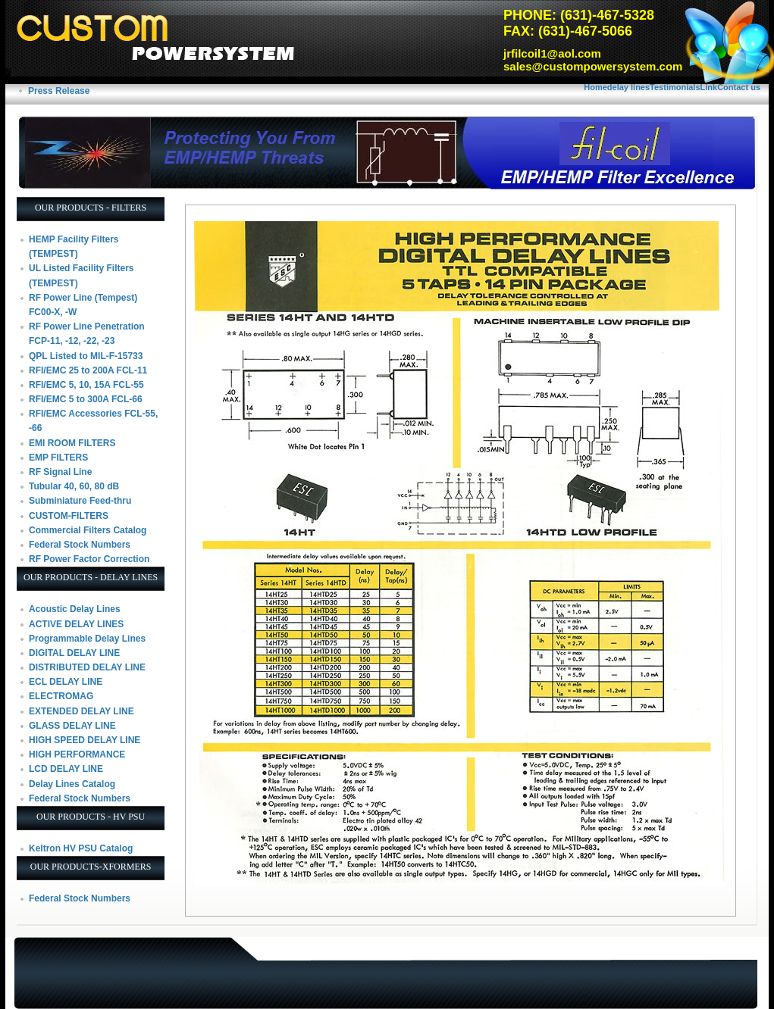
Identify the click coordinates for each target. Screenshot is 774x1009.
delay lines (628, 87)
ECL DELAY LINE (65, 681)
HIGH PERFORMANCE (77, 754)
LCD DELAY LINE (66, 769)
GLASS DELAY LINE (72, 725)
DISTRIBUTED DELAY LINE (87, 667)
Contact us (738, 87)
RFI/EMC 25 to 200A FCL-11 (88, 370)
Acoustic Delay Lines (75, 609)
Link (709, 87)
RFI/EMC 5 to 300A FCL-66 (86, 399)
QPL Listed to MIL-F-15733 (86, 356)
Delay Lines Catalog (72, 784)
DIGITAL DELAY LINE (74, 653)
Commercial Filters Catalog (87, 530)
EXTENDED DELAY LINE (81, 711)
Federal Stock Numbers (79, 544)
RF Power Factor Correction (89, 559)
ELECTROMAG (61, 696)
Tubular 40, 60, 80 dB (74, 486)
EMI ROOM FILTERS (72, 443)
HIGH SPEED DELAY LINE (84, 740)
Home (595, 87)
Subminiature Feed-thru (80, 500)
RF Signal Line (60, 472)
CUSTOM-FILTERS (68, 516)
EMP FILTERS (58, 457)
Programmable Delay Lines (87, 638)
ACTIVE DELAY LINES (76, 624)
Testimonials (675, 87)
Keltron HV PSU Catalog (81, 848)
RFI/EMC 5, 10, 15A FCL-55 (86, 385)
